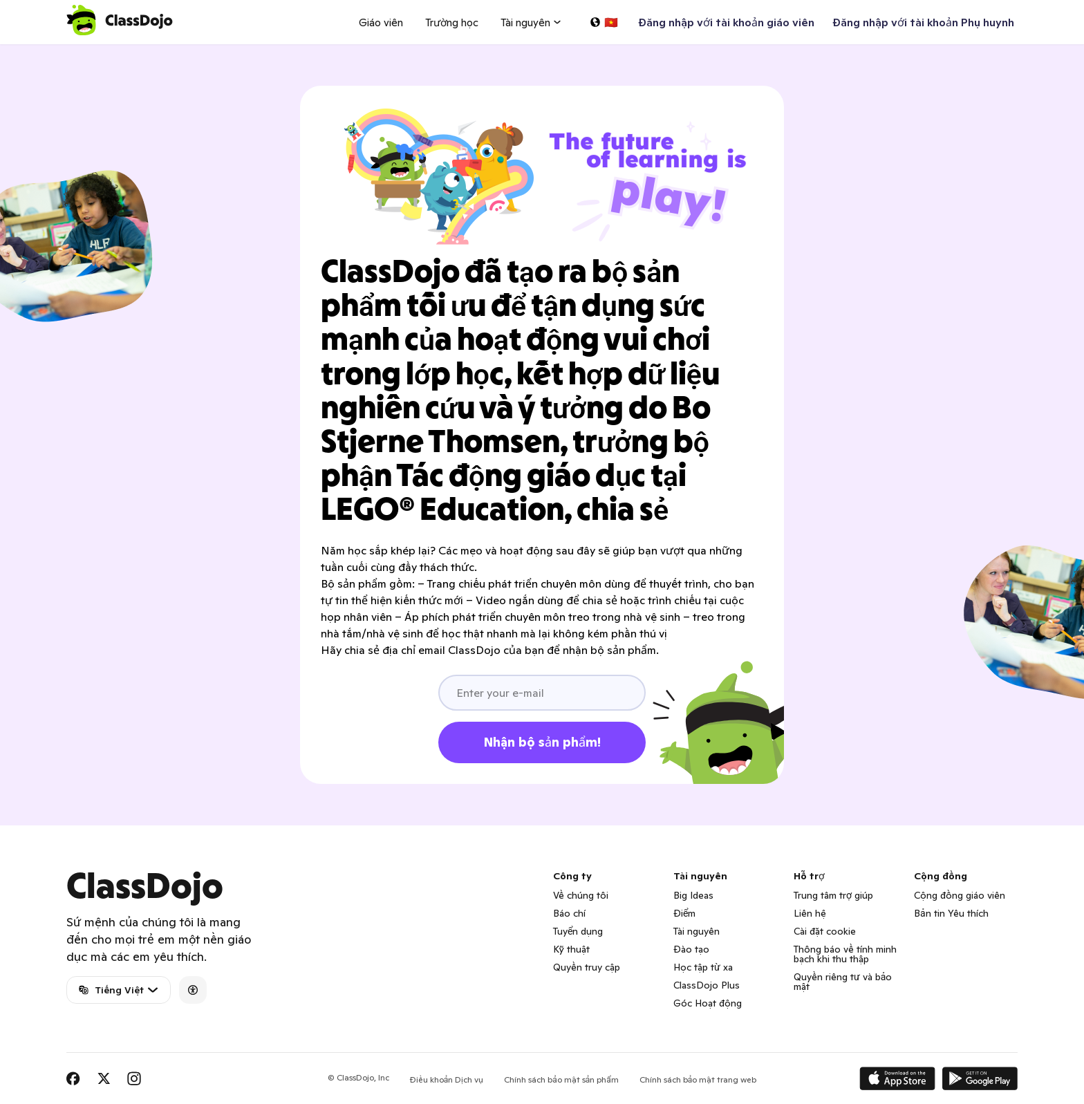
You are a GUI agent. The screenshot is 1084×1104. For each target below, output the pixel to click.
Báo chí (569, 913)
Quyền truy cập (586, 967)
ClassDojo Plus (706, 985)
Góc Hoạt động (707, 1003)
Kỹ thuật (571, 949)
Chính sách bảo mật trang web (698, 1079)
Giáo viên (381, 22)
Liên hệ (810, 913)
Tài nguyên (696, 931)
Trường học (451, 22)
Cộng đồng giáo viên (959, 895)
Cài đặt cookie (825, 931)
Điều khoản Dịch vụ (447, 1079)
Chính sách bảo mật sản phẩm (561, 1079)
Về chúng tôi (580, 895)
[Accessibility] (193, 990)
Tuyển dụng (578, 931)
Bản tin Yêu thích (951, 913)
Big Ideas (693, 895)
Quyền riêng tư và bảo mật (843, 982)
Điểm (684, 913)
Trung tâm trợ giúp (833, 895)
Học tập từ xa (703, 967)
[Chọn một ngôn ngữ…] (603, 22)
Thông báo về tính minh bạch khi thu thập (845, 954)
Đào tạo (691, 949)
